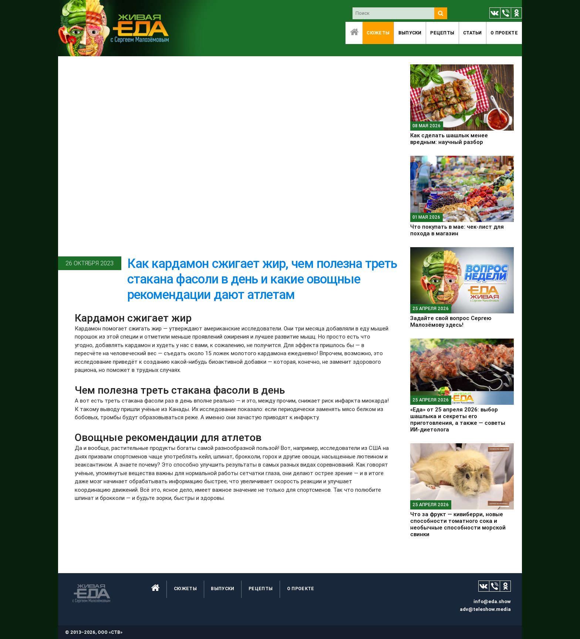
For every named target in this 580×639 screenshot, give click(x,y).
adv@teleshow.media (485, 609)
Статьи (472, 33)
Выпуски (410, 33)
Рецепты (442, 33)
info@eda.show (492, 601)
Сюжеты (378, 33)
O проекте (504, 33)
